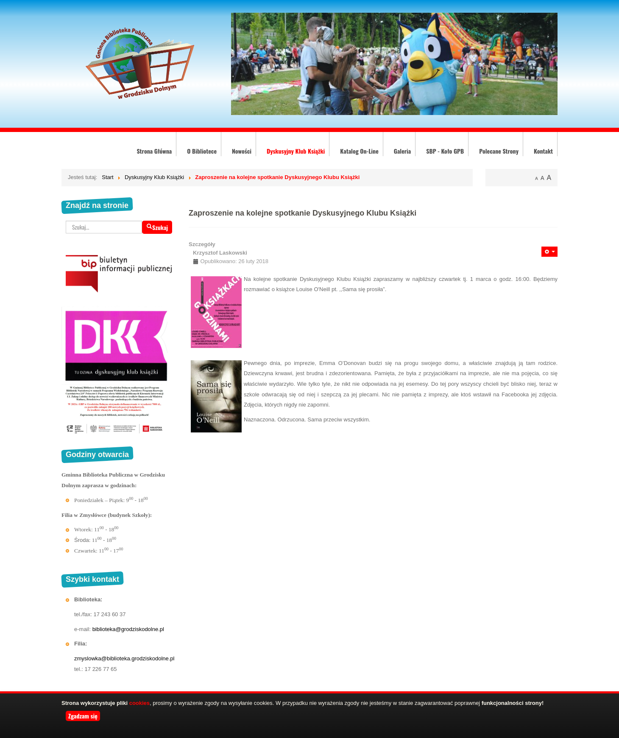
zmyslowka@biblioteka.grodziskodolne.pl (124, 658)
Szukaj (157, 227)
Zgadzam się (83, 715)
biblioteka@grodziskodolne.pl (128, 629)
